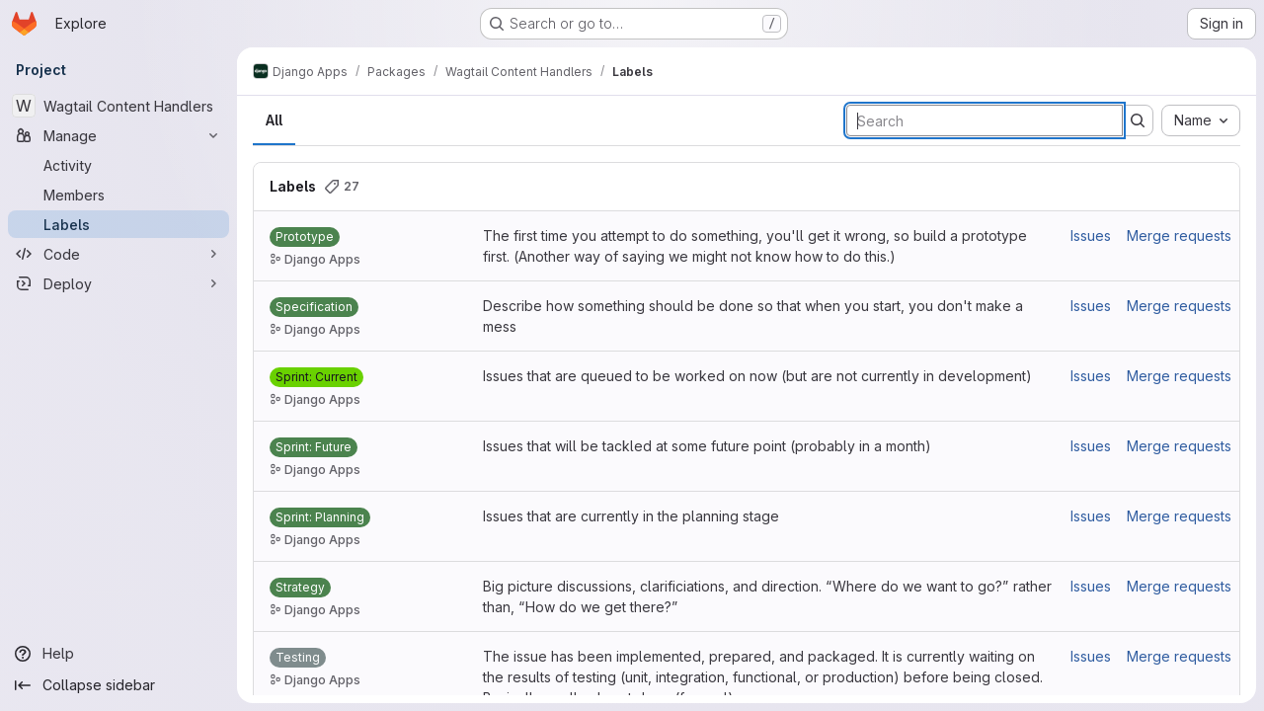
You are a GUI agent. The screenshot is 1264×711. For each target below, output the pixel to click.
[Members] (118, 194)
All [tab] (274, 120)
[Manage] (118, 135)
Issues (1090, 235)
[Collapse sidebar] (118, 685)
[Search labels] (984, 120)
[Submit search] (1137, 120)
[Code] (118, 254)
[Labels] (118, 224)
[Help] (118, 654)
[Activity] (118, 165)
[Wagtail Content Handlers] (118, 105)
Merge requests (1179, 235)
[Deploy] (118, 283)
